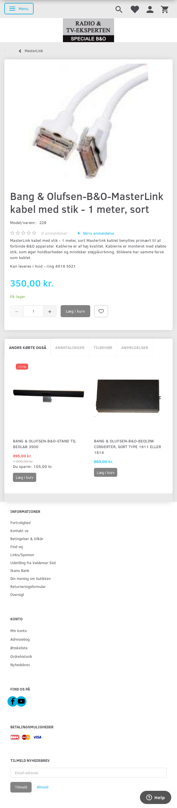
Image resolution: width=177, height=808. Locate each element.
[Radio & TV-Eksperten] (88, 30)
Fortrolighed (20, 522)
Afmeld (42, 787)
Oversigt (17, 594)
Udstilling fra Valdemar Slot (33, 562)
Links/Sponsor (22, 554)
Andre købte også (27, 347)
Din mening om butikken (30, 578)
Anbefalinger (69, 347)
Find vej (16, 546)
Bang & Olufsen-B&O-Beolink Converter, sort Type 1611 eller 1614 (127, 446)
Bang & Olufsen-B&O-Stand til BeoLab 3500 (44, 443)
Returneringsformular (28, 586)
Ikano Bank (19, 570)
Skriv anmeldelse (98, 233)
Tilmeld (21, 787)
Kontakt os (19, 530)
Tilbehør (102, 347)
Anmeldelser (134, 347)
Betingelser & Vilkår (26, 538)
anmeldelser (54, 233)
